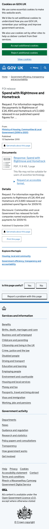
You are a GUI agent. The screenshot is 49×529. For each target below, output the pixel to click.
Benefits (6, 324)
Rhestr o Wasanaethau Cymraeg (19, 480)
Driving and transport (13, 360)
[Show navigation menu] (34, 68)
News (5, 424)
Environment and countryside (17, 376)
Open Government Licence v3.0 (19, 497)
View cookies (24, 59)
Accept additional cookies (24, 45)
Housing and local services (16, 381)
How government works (14, 451)
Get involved (8, 456)
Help (4, 468)
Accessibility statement (14, 472)
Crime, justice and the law (16, 350)
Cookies (24, 468)
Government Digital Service (16, 484)
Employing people (11, 371)
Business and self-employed (17, 334)
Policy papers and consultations (19, 440)
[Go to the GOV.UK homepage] (12, 67)
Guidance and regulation (15, 430)
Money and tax (10, 387)
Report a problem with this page (24, 296)
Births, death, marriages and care (20, 329)
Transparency (9, 445)
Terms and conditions (13, 476)
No (43, 285)
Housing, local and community (16, 256)
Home (4, 77)
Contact (34, 472)
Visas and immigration (13, 397)
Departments (9, 419)
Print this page (13, 239)
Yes (31, 285)
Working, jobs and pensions (16, 402)
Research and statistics (14, 435)
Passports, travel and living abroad (20, 392)
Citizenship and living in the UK (18, 345)
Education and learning (14, 366)
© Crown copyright (24, 522)
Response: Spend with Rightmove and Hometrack (29, 159)
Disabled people (10, 355)
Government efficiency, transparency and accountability (27, 78)
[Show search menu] (45, 68)
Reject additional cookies (24, 52)
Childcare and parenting (15, 340)
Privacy (14, 468)
